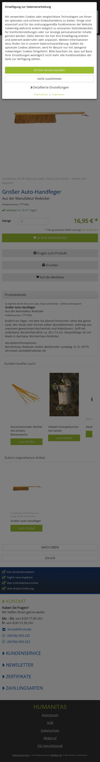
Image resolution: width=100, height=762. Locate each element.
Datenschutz (41, 94)
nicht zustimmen (51, 78)
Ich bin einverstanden (49, 70)
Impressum (58, 94)
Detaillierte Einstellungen (49, 87)
